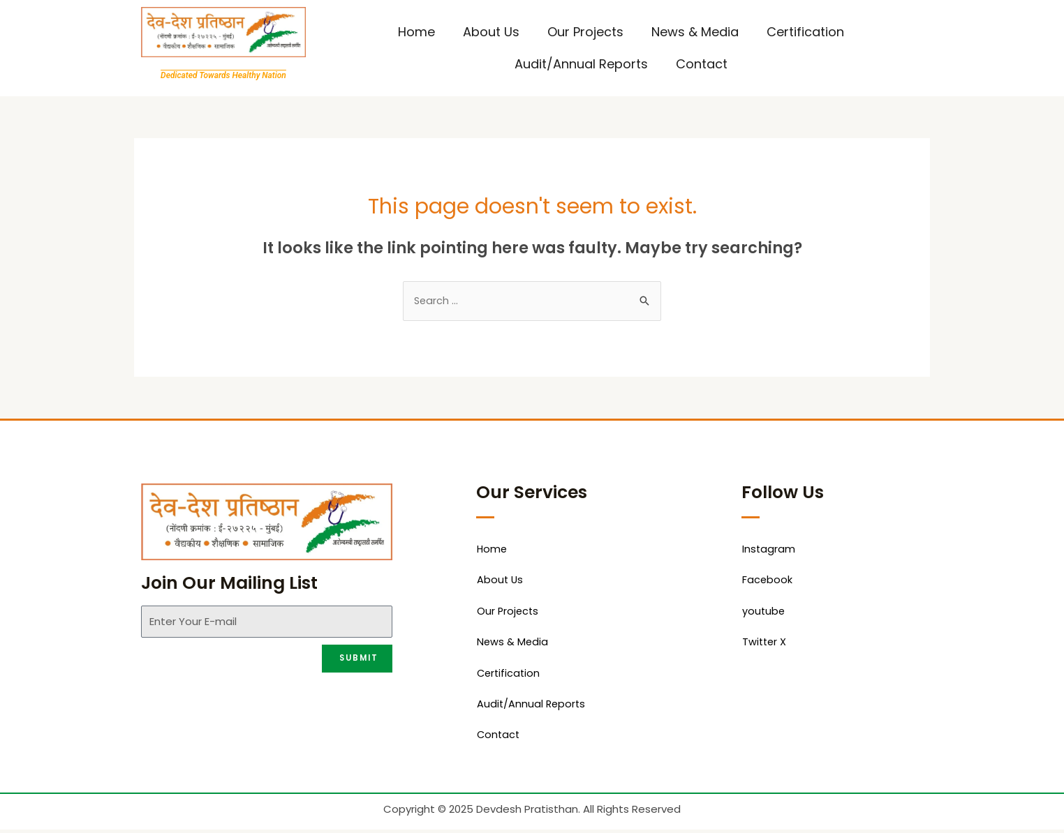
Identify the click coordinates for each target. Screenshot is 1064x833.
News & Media (695, 31)
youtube (764, 613)
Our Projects (585, 31)
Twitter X (765, 644)
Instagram (769, 550)
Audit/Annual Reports (581, 64)
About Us (491, 31)
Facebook (767, 581)
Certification (805, 31)
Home (416, 31)
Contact (701, 64)
